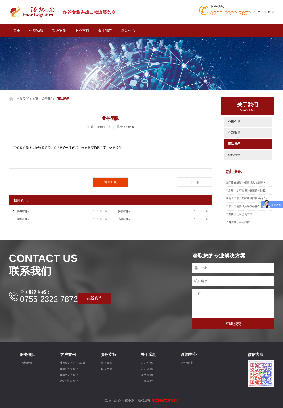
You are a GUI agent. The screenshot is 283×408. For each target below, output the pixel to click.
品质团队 (124, 219)
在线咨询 (94, 298)
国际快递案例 (69, 375)
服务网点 (106, 369)
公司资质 (234, 133)
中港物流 (36, 30)
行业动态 (187, 363)
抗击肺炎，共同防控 (238, 222)
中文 (257, 11)
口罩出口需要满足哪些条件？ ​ (243, 206)
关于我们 (105, 30)
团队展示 (234, 144)
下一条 (194, 182)
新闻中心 (128, 30)
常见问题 (106, 363)
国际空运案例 (69, 369)
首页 (16, 30)
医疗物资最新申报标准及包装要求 (246, 182)
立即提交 (233, 323)
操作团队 (124, 211)
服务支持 (82, 30)
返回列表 (110, 182)
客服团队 (23, 211)
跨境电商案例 (69, 381)
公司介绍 (234, 121)
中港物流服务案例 (72, 363)
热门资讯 (234, 171)
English (269, 11)
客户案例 (59, 30)
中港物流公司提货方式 (239, 214)
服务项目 (28, 354)
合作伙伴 (234, 155)
